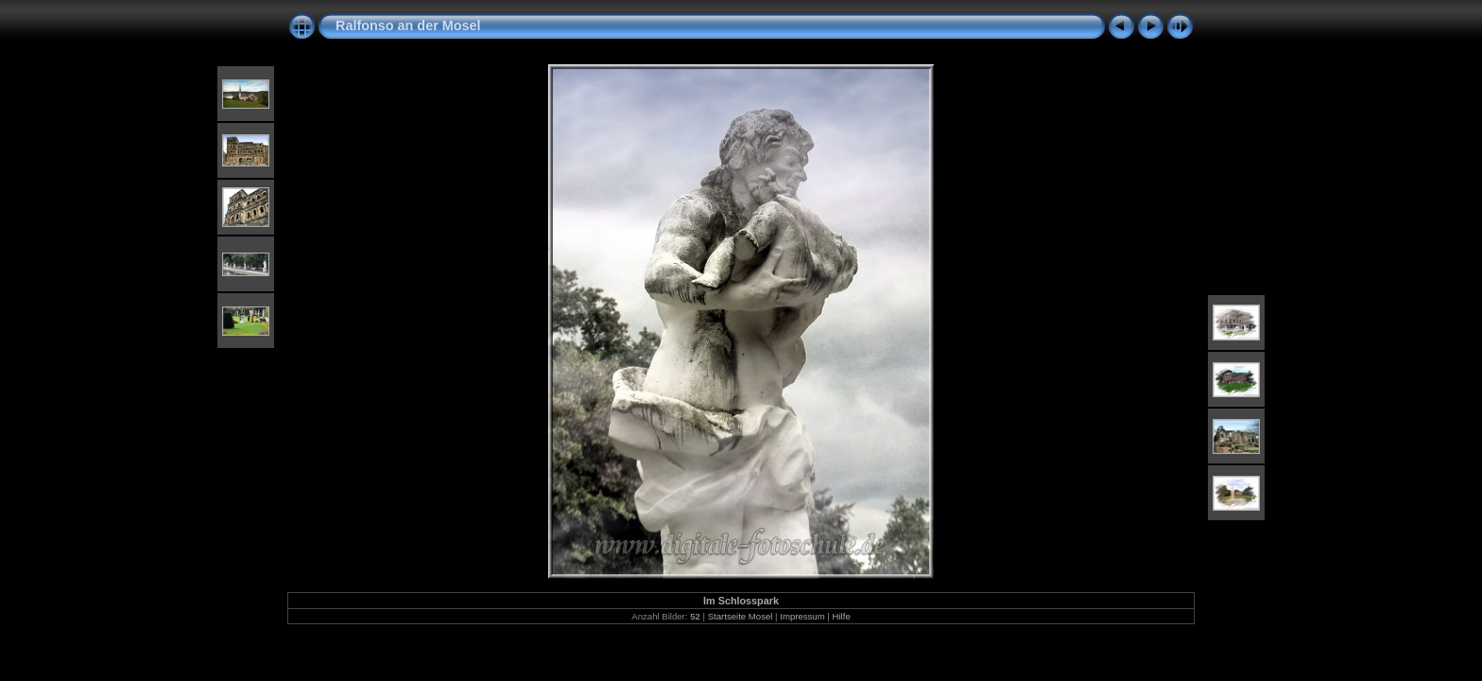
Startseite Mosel (740, 616)
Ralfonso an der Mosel (408, 25)
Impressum (802, 616)
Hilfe (842, 616)
